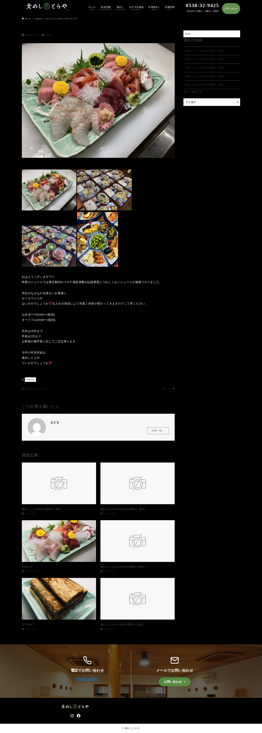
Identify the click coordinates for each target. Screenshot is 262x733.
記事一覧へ (158, 431)
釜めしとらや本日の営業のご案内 (204, 50)
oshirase (48, 35)
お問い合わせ (231, 8)
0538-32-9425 (87, 679)
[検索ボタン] (236, 33)
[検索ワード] (211, 33)
